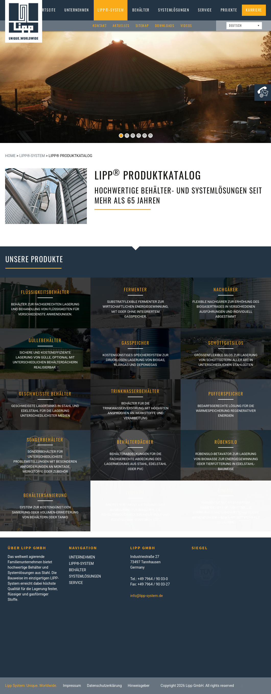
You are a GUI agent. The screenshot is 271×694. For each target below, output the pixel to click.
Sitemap (142, 25)
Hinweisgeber (138, 686)
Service (205, 10)
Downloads (164, 25)
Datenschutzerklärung (104, 686)
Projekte (229, 10)
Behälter (140, 10)
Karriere (254, 10)
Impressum (72, 686)
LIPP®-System (111, 10)
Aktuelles (121, 25)
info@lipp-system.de (146, 596)
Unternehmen (76, 10)
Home (10, 156)
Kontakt (100, 25)
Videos (186, 25)
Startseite (46, 10)
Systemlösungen (173, 10)
